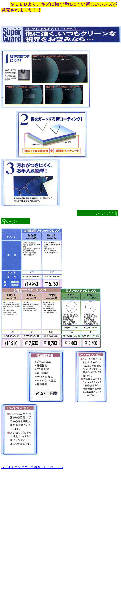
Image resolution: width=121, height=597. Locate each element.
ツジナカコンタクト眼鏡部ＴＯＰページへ (32, 467)
